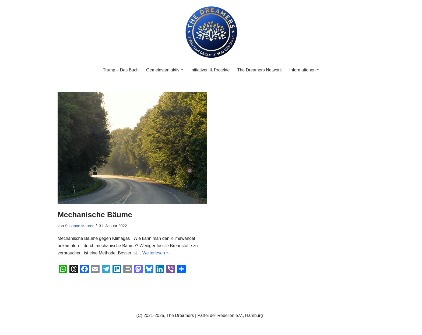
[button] (182, 70)
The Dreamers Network (259, 70)
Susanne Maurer (79, 226)
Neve (63, 328)
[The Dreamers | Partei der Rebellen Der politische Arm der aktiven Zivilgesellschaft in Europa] (211, 32)
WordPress (111, 328)
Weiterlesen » (155, 253)
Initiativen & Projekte (210, 70)
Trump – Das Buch (121, 70)
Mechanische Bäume (95, 214)
